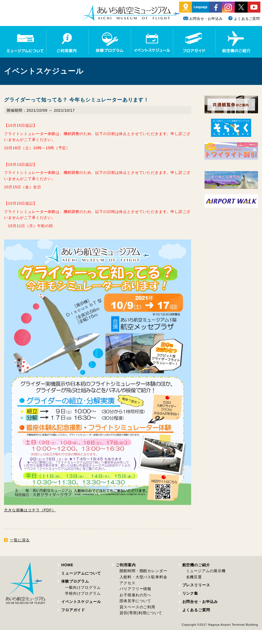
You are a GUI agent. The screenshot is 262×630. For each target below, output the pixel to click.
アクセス (127, 583)
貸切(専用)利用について (141, 613)
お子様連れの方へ (135, 595)
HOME (67, 565)
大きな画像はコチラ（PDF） (30, 510)
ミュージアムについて (81, 573)
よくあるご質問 (244, 19)
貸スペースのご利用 (137, 607)
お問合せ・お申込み (203, 19)
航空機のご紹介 (196, 565)
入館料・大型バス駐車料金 (143, 577)
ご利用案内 (126, 565)
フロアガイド (73, 610)
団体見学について (135, 601)
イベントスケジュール (81, 601)
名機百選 (194, 577)
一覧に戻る (20, 540)
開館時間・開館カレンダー (143, 571)
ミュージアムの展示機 (206, 571)
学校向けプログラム (83, 593)
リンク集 (190, 593)
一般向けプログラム (83, 587)
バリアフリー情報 (135, 589)
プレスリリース (196, 585)
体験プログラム (75, 581)
